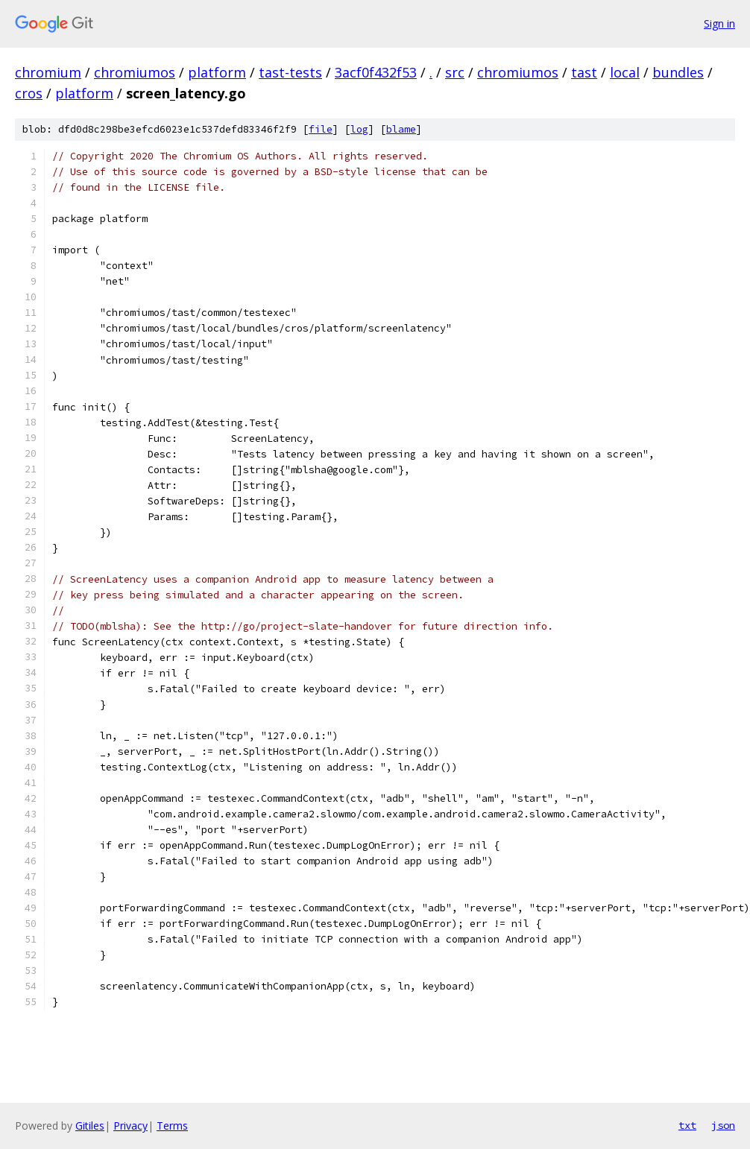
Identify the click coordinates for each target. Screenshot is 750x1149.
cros (28, 93)
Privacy (130, 1125)
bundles (678, 72)
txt (687, 1125)
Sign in (719, 23)
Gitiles (89, 1125)
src (454, 72)
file (321, 129)
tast (584, 72)
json (723, 1125)
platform (217, 72)
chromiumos (134, 72)
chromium (48, 72)
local (625, 72)
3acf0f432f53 (376, 72)
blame (401, 129)
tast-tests (290, 72)
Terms (172, 1125)
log (359, 129)
